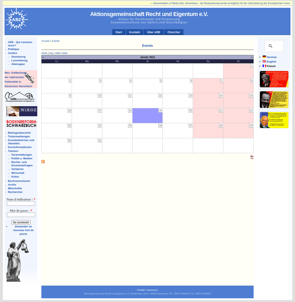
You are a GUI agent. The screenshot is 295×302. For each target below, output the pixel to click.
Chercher (174, 32)
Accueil (45, 41)
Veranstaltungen (21, 154)
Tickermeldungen (19, 136)
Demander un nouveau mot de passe (23, 230)
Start (119, 32)
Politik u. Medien (21, 158)
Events (56, 41)
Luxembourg (19, 60)
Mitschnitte (15, 188)
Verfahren (17, 169)
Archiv (12, 184)
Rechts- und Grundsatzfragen (22, 164)
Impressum (152, 290)
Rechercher (15, 192)
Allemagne (18, 64)
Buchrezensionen (19, 180)
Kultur (15, 176)
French (271, 66)
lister (65, 53)
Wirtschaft (17, 172)
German (272, 57)
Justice (12, 53)
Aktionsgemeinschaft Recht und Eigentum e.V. (149, 14)
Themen (13, 151)
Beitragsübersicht (19, 132)
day (51, 53)
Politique (13, 49)
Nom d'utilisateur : (20, 199)
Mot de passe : (21, 210)
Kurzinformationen (20, 147)
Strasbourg (18, 56)
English (271, 61)
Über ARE (153, 32)
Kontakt (134, 32)
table (57, 53)
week (44, 53)
